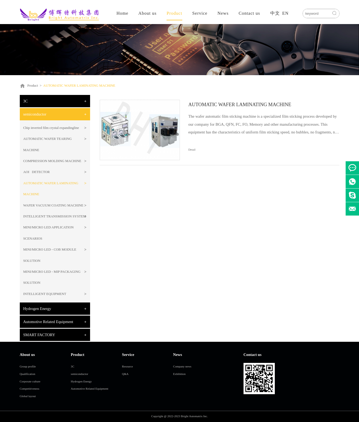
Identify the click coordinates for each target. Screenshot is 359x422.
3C (25, 101)
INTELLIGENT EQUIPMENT (44, 294)
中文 (275, 13)
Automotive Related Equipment (48, 322)
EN (285, 13)
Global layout (28, 396)
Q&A (125, 373)
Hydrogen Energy (37, 308)
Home (122, 13)
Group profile (28, 366)
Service (199, 13)
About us (147, 13)
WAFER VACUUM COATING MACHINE (53, 205)
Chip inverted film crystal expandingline (51, 128)
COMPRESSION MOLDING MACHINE (52, 161)
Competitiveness (30, 388)
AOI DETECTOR (36, 172)
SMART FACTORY (39, 335)
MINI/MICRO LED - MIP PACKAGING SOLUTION (51, 277)
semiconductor (35, 114)
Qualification (27, 373)
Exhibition (179, 373)
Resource (127, 366)
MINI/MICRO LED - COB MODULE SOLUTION (49, 255)
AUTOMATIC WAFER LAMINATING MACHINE (79, 85)
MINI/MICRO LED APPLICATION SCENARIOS (48, 232)
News (223, 13)
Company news (182, 366)
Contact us (249, 13)
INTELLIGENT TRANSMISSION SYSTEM (54, 216)
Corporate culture (30, 381)
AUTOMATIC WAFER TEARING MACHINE (47, 144)
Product (174, 13)
